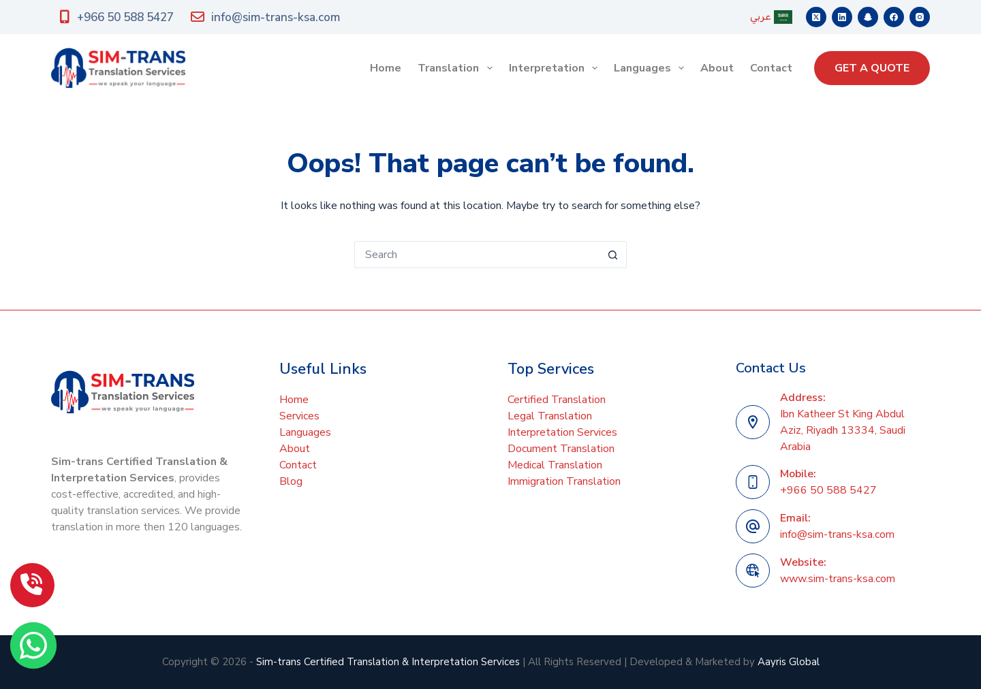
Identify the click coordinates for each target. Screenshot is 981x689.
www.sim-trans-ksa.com (837, 578)
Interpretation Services (562, 432)
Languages (651, 68)
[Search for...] (477, 254)
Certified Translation (557, 399)
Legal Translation (550, 415)
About (717, 68)
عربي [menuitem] (771, 17)
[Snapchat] (868, 17)
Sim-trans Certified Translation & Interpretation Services (388, 662)
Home (385, 68)
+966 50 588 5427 (117, 17)
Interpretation (556, 68)
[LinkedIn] (842, 17)
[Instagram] (919, 17)
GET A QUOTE (872, 68)
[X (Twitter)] (816, 17)
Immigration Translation (564, 481)
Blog (290, 481)
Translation (457, 68)
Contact (771, 68)
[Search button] (613, 254)
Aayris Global (789, 662)
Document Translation (561, 448)
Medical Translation (555, 465)
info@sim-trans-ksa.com (265, 17)
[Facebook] (894, 17)
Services (299, 415)
